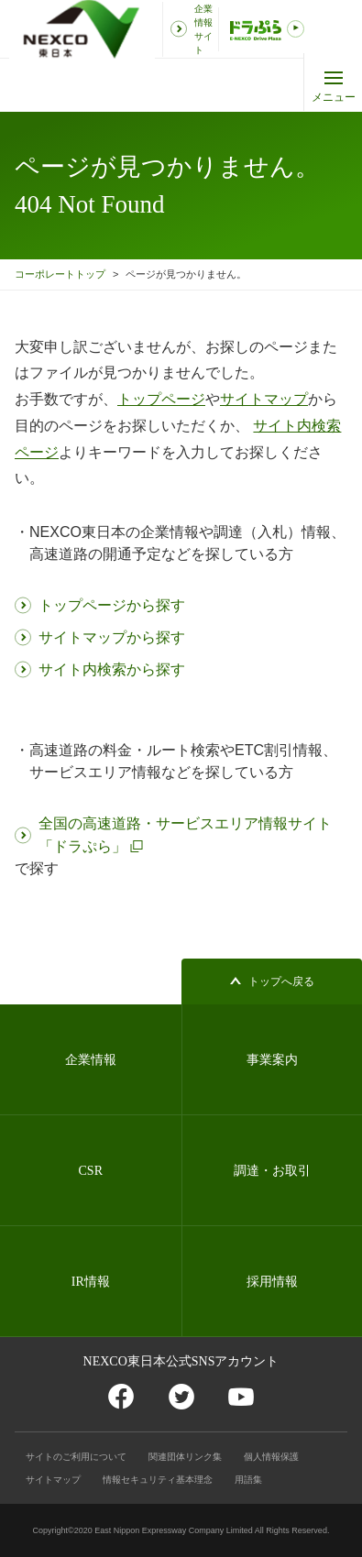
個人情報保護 (271, 1457)
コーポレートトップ (60, 274)
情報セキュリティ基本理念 (158, 1480)
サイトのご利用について (76, 1457)
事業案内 (272, 1060)
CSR (91, 1171)
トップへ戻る (281, 981)
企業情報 (90, 1060)
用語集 (248, 1480)
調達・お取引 (272, 1171)
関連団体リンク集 (185, 1457)
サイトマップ (53, 1480)
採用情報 (272, 1281)
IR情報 (90, 1281)
